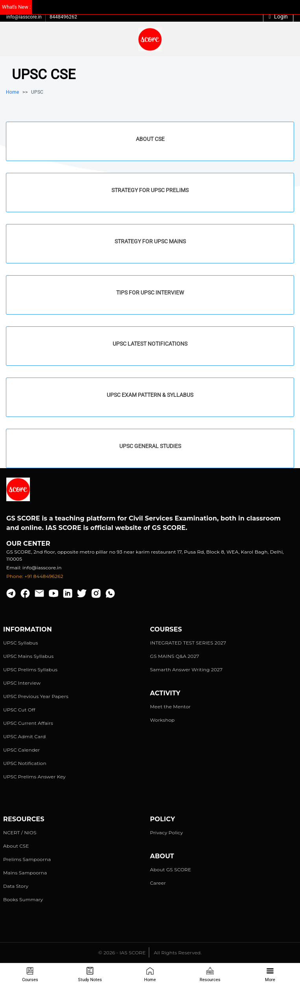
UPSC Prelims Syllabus (30, 669)
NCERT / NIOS (20, 832)
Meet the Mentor (170, 706)
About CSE (150, 139)
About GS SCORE (170, 869)
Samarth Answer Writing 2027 (186, 669)
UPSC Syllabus (20, 643)
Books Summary (23, 899)
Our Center (28, 543)
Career (158, 883)
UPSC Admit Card (24, 736)
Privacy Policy (166, 832)
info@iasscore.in (24, 17)
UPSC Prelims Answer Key (34, 777)
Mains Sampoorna (25, 873)
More (270, 974)
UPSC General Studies (150, 446)
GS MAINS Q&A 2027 (174, 656)
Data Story (15, 886)
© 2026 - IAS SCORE (122, 953)
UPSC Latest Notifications (150, 344)
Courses (30, 974)
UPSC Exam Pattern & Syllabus (150, 395)
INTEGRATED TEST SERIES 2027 (188, 643)
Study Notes (90, 974)
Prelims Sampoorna (27, 859)
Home (150, 974)
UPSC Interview (22, 683)
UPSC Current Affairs (28, 723)
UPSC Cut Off (19, 710)
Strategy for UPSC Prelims (150, 190)
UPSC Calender (21, 750)
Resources (210, 974)
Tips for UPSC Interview (150, 292)
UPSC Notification (24, 763)
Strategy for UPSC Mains (150, 241)
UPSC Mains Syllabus (28, 656)
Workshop (162, 720)
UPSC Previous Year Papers (36, 696)
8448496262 (63, 17)
